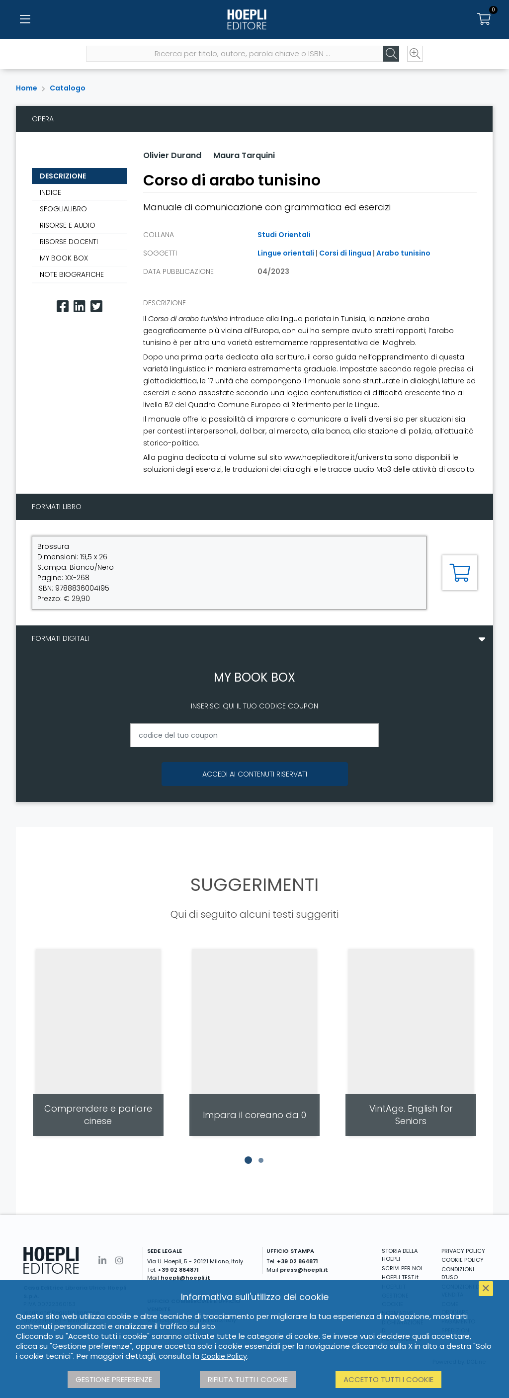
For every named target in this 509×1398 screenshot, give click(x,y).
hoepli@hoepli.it (185, 1278)
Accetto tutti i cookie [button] (388, 1379)
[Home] (254, 20)
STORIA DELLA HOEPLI (400, 1255)
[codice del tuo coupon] (254, 735)
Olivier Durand (172, 155)
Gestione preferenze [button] (114, 1379)
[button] (248, 1160)
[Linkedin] (79, 306)
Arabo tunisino (403, 253)
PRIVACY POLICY (463, 1251)
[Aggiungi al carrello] (459, 572)
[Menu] (25, 20)
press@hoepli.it (304, 1270)
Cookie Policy (224, 1356)
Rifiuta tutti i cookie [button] (248, 1379)
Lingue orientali (285, 253)
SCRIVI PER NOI (402, 1268)
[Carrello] (484, 20)
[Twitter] (96, 306)
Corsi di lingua (345, 253)
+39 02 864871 (178, 1270)
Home (26, 88)
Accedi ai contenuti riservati (254, 774)
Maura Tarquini (244, 155)
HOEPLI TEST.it (400, 1277)
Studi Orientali (284, 235)
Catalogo (67, 88)
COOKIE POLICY (462, 1260)
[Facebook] (63, 306)
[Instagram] (119, 1260)
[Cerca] (390, 55)
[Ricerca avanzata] (414, 55)
